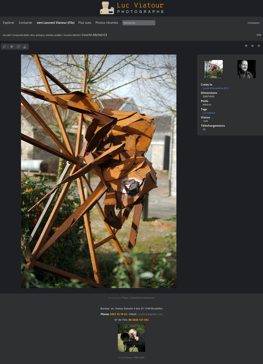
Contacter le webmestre (142, 297)
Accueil (6, 35)
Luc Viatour (209, 112)
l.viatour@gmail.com (150, 314)
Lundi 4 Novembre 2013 (216, 88)
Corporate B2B (20, 35)
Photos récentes (107, 23)
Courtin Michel (72, 35)
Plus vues (84, 23)
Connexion (254, 22)
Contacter (26, 23)
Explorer (9, 23)
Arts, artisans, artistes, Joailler (46, 35)
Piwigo (125, 297)
